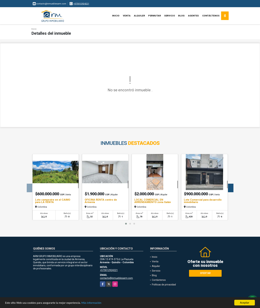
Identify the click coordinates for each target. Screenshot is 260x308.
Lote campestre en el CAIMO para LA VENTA (52, 201)
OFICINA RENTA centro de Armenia (101, 201)
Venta (127, 15)
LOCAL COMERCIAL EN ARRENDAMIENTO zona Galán (152, 201)
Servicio (169, 15)
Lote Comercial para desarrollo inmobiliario (203, 201)
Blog (181, 15)
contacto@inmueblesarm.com (116, 278)
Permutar (154, 15)
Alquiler (139, 15)
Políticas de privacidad (164, 284)
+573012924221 (81, 3)
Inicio (115, 15)
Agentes (193, 15)
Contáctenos (211, 15)
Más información (91, 303)
